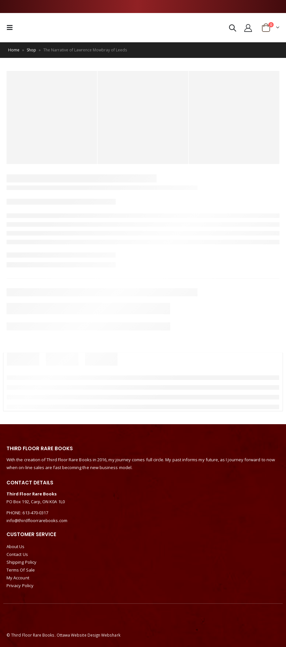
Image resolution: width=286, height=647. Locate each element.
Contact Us (17, 554)
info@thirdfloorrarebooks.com (37, 520)
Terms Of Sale (21, 570)
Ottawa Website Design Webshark (88, 635)
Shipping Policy (21, 562)
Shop (31, 50)
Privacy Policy (20, 585)
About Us (16, 546)
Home (14, 50)
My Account (18, 578)
